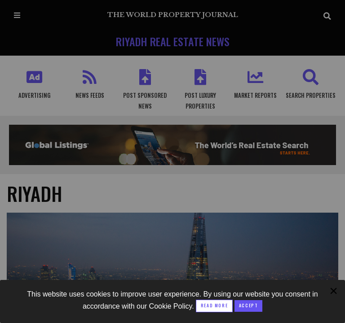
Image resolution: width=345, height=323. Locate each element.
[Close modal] (248, 306)
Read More (214, 305)
